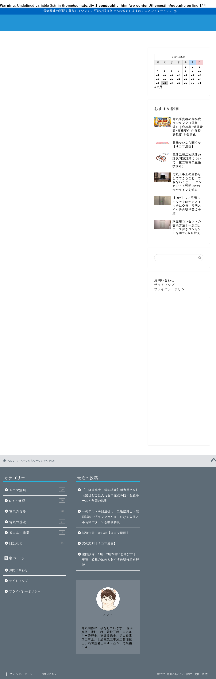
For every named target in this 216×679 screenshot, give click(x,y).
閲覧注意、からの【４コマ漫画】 (106, 533)
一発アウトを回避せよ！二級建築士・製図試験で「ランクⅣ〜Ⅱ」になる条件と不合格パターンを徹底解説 (110, 517)
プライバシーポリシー (171, 289)
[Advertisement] (185, 345)
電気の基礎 (91, 37)
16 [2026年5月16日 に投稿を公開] (192, 74)
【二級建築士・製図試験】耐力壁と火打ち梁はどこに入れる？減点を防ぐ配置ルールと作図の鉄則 (110, 495)
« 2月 (158, 87)
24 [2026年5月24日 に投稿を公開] (199, 78)
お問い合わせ (164, 280)
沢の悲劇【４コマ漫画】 (99, 543)
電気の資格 (57, 37)
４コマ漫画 (194, 37)
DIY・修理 (22, 37)
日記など (161, 37)
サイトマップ (164, 284)
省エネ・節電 (126, 37)
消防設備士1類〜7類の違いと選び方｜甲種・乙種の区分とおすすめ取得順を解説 (110, 560)
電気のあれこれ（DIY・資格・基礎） (108, 22)
